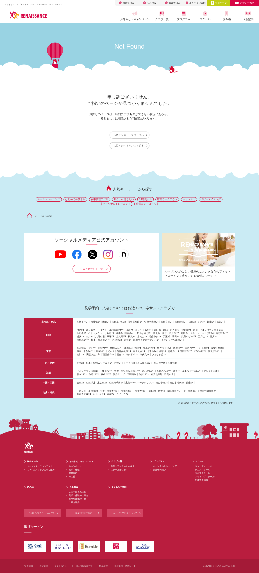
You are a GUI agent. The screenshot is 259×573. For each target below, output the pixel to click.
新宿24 (103, 348)
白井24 (89, 336)
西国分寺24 (108, 354)
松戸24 (174, 333)
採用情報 (28, 566)
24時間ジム (145, 199)
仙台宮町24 (166, 321)
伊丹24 (116, 374)
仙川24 (80, 354)
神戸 (153, 374)
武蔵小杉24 (188, 336)
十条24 (88, 351)
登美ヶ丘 (169, 374)
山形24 (192, 321)
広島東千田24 (116, 382)
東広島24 (102, 382)
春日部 (157, 330)
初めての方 (126, 2)
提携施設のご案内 (83, 513)
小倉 (102, 391)
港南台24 (142, 336)
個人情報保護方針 (84, 566)
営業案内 (73, 473)
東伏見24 (144, 354)
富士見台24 (139, 351)
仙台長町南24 (135, 321)
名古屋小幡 (159, 362)
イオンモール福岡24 (87, 391)
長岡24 (80, 362)
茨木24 (82, 374)
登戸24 (213, 336)
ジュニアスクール (203, 466)
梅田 (136, 371)
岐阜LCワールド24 (102, 362)
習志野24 (222, 333)
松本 (88, 362)
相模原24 (83, 339)
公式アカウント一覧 (91, 268)
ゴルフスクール (202, 473)
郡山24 (210, 321)
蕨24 (165, 330)
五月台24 (203, 336)
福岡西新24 (127, 391)
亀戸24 (160, 348)
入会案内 (248, 16)
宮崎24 (110, 394)
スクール (205, 16)
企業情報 (43, 566)
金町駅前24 (184, 351)
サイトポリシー (61, 566)
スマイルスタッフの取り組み (41, 469)
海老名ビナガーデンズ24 (146, 339)
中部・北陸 (48, 362)
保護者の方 (172, 2)
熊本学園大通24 (207, 391)
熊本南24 (192, 391)
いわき (201, 321)
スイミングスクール (204, 476)
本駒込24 (116, 348)
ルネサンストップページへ (130, 135)
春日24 (152, 391)
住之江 (176, 371)
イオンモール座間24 (171, 339)
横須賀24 (104, 339)
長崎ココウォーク (176, 391)
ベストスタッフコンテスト (40, 466)
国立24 (120, 354)
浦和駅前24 (116, 330)
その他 (72, 476)
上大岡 (121, 336)
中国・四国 (48, 382)
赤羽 (79, 351)
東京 (48, 351)
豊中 (116, 371)
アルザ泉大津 (210, 371)
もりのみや (163, 371)
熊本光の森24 (84, 394)
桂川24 (107, 371)
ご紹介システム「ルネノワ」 (42, 513)
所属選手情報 (201, 480)
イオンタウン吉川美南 (211, 330)
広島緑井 (90, 382)
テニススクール (202, 469)
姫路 (159, 374)
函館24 (106, 321)
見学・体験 (74, 469)
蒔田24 (175, 336)
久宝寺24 (125, 371)
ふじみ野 (81, 333)
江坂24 (196, 371)
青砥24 (171, 351)
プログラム (183, 16)
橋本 (93, 339)
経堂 (213, 348)
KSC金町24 (200, 351)
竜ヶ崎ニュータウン (96, 330)
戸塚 (110, 336)
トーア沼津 (129, 362)
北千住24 (151, 351)
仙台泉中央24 (119, 321)
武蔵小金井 (93, 354)
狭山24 (106, 374)
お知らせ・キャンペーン (135, 16)
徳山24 (189, 382)
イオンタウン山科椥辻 (88, 371)
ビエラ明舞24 (129, 374)
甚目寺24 (172, 362)
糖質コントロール (146, 203)
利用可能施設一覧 (77, 499)
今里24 (185, 371)
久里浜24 (117, 339)
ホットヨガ (189, 199)
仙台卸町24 (181, 321)
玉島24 (80, 382)
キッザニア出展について (125, 513)
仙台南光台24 (151, 321)
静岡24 (118, 362)
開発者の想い (159, 469)
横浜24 (131, 336)
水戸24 (80, 330)
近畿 (48, 372)
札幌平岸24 (82, 321)
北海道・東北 (49, 321)
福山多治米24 (177, 382)
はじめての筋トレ (75, 199)
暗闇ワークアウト (167, 199)
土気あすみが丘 (143, 333)
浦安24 (80, 336)
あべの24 (148, 371)
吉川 (195, 330)
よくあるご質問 (196, 2)
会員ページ (218, 3)
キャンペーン (75, 466)
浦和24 (129, 330)
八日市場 (100, 336)
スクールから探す (119, 469)
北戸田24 (174, 330)
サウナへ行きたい (124, 199)
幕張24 (119, 333)
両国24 (127, 348)
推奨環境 (103, 566)
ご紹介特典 (74, 502)
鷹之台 (156, 333)
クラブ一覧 (162, 16)
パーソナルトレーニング (117, 203)
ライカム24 (122, 394)
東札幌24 (95, 321)
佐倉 (192, 333)
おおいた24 (99, 394)
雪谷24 (190, 348)
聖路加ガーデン (86, 348)
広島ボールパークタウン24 (139, 382)
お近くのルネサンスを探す (130, 145)
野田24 (184, 333)
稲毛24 (129, 333)
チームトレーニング (48, 199)
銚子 (164, 333)
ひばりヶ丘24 (158, 354)
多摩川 (178, 348)
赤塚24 (101, 351)
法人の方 (149, 2)
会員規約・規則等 (122, 566)
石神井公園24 (124, 351)
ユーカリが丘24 (205, 333)
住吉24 (144, 374)
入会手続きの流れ (77, 492)
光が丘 (111, 351)
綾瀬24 (162, 351)
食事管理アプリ (99, 199)
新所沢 (148, 330)
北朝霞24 (186, 330)
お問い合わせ (244, 2)
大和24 (127, 339)
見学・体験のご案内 (78, 495)
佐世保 (161, 391)
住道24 (94, 374)
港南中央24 (155, 336)
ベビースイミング (211, 199)
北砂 (168, 348)
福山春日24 (162, 382)
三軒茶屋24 (203, 348)
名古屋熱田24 (144, 362)
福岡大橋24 (141, 391)
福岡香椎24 (113, 391)
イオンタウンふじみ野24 (101, 333)
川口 (138, 330)
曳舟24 (137, 348)
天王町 (166, 336)
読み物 (226, 16)
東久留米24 (132, 354)
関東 (48, 335)
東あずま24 (149, 348)
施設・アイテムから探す (123, 466)
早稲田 (221, 348)
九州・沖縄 (48, 392)
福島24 (220, 321)
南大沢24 (214, 351)
